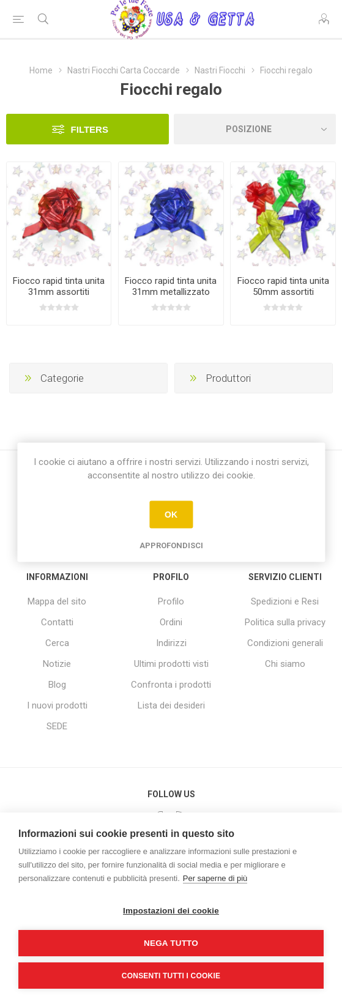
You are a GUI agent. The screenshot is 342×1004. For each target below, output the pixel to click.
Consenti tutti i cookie (171, 976)
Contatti (57, 622)
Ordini (171, 622)
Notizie (57, 663)
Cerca (57, 643)
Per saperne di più (215, 878)
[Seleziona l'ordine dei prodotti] (255, 129)
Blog (57, 684)
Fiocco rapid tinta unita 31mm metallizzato (171, 286)
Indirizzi (171, 643)
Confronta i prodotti (171, 684)
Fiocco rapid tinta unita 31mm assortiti (59, 286)
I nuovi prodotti (57, 705)
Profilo (171, 601)
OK (171, 514)
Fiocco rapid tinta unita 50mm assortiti (283, 286)
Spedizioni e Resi (285, 601)
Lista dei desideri (171, 705)
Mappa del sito (57, 601)
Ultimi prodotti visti (171, 663)
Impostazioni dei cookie (171, 910)
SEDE (56, 726)
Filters (89, 129)
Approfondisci (171, 544)
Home (41, 70)
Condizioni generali (285, 643)
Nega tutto (171, 943)
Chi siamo (285, 663)
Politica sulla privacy (285, 622)
